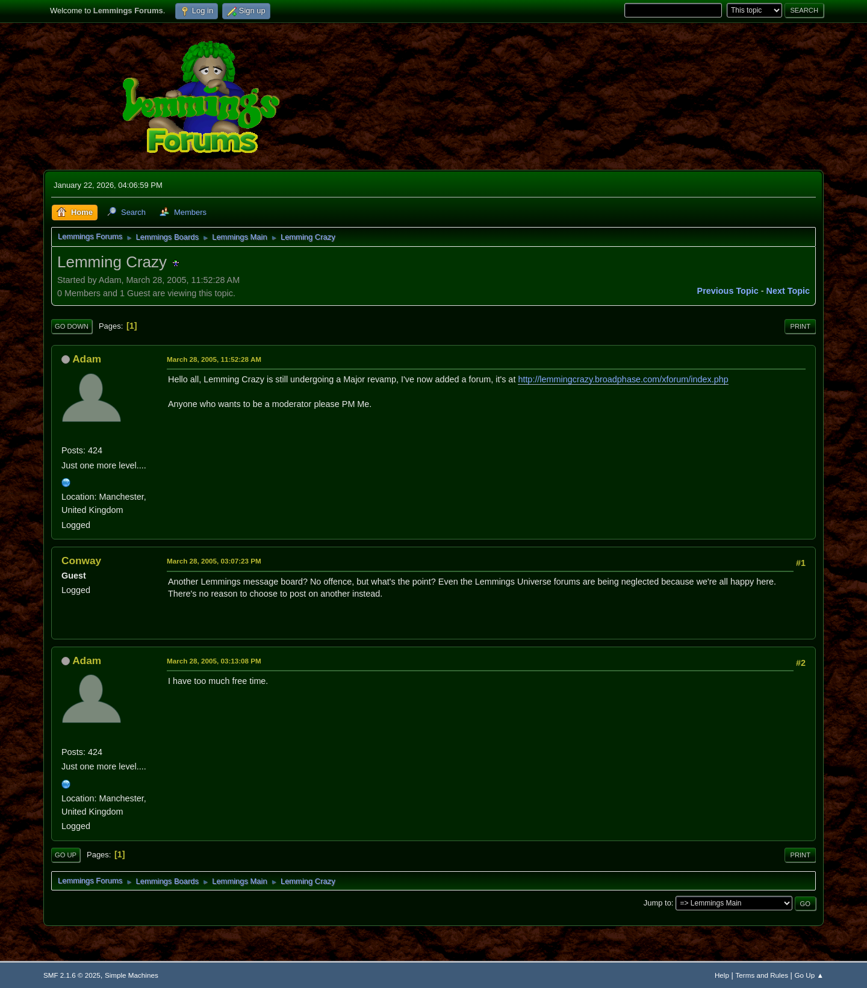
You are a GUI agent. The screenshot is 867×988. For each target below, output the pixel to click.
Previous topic (728, 291)
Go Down (72, 326)
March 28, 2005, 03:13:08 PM (214, 661)
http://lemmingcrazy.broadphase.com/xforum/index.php (623, 379)
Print (800, 326)
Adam (86, 359)
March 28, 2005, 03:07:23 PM (214, 561)
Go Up (65, 855)
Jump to (657, 902)
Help (722, 975)
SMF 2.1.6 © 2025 (72, 975)
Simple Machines (131, 975)
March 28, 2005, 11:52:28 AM (214, 359)
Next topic (788, 291)
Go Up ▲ (809, 975)
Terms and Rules (762, 975)
